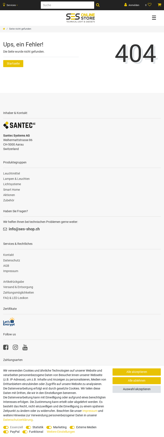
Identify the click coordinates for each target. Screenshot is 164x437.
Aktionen (9, 195)
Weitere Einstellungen (61, 431)
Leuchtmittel (11, 173)
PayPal (14, 431)
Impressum (10, 271)
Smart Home (11, 189)
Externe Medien (86, 427)
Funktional (36, 431)
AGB (6, 265)
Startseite (13, 63)
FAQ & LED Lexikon (15, 298)
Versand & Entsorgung (18, 287)
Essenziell (16, 427)
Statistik (37, 427)
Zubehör (8, 200)
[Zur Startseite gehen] (4, 28)
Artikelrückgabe (13, 281)
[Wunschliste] (148, 5)
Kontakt (8, 255)
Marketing (60, 427)
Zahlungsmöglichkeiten (18, 292)
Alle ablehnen (136, 380)
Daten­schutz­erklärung (18, 419)
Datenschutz (11, 260)
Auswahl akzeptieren (137, 389)
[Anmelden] (131, 5)
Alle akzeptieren (136, 372)
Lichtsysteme (12, 184)
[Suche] (67, 5)
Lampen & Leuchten (16, 178)
